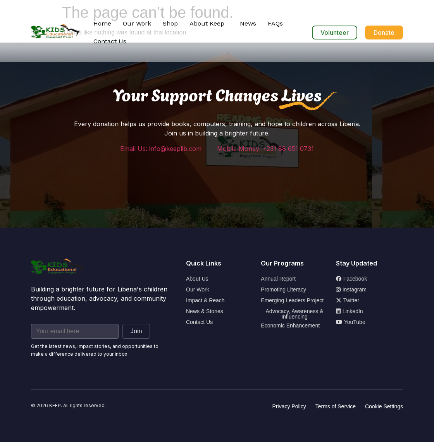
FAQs (275, 23)
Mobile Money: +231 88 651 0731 (265, 148)
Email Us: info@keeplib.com (161, 148)
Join (136, 331)
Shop (170, 23)
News (248, 23)
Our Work (137, 23)
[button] (209, 24)
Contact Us (109, 41)
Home (102, 23)
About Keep (206, 23)
